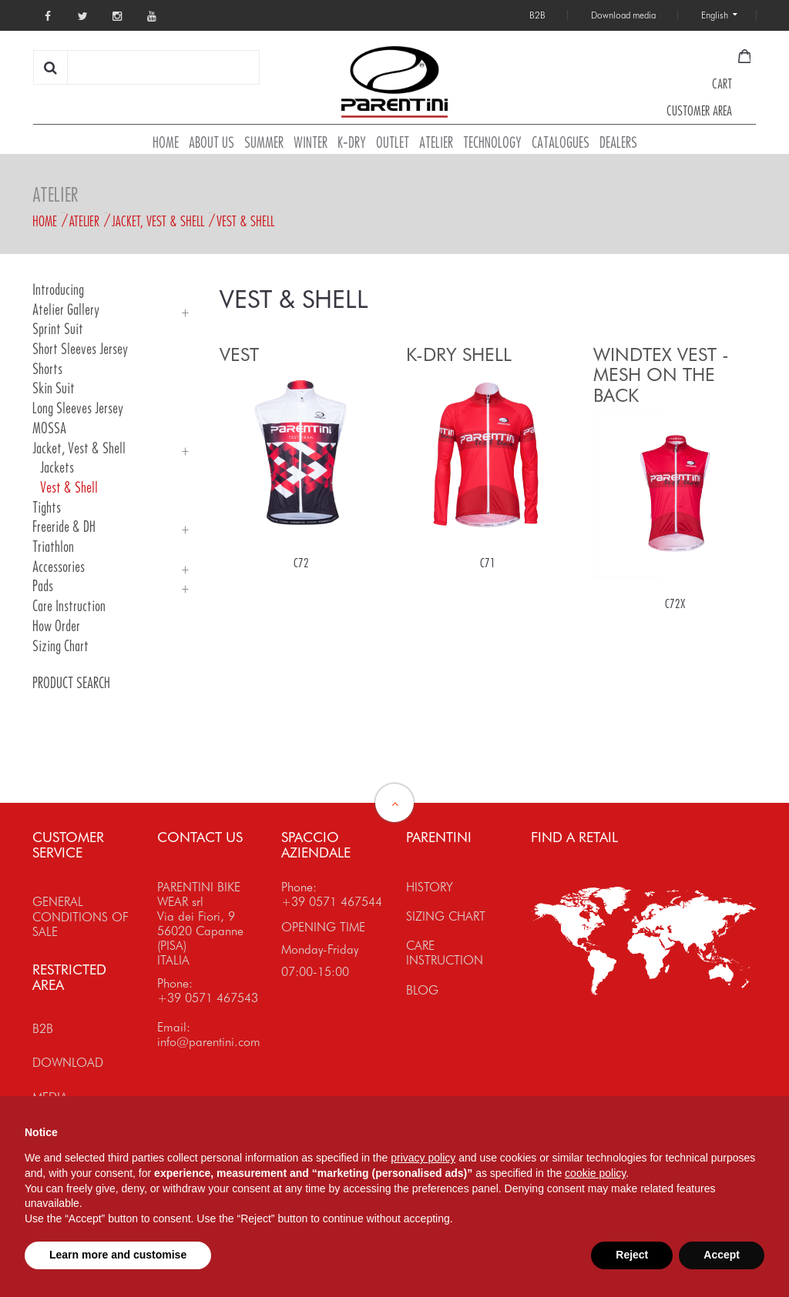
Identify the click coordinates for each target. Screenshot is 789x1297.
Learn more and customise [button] (117, 1255)
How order (56, 626)
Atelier (84, 220)
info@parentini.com (208, 1042)
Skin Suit (53, 388)
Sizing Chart (60, 646)
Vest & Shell (245, 220)
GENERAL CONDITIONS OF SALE (80, 916)
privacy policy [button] (423, 1158)
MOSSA (49, 428)
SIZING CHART (445, 916)
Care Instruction (69, 606)
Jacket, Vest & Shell (158, 220)
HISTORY (429, 887)
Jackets (57, 467)
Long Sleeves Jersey (77, 408)
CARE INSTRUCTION (444, 953)
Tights (46, 507)
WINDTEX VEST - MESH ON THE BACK (661, 374)
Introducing (58, 290)
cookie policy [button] (595, 1173)
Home (44, 220)
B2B (42, 1028)
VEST (239, 354)
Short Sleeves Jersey (80, 349)
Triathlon (53, 547)
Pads (42, 586)
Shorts (47, 369)
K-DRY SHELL (459, 354)
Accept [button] (721, 1255)
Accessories (58, 567)
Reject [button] (632, 1255)
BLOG (422, 990)
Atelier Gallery (65, 310)
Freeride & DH (64, 527)
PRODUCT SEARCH (71, 683)
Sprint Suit (57, 329)
